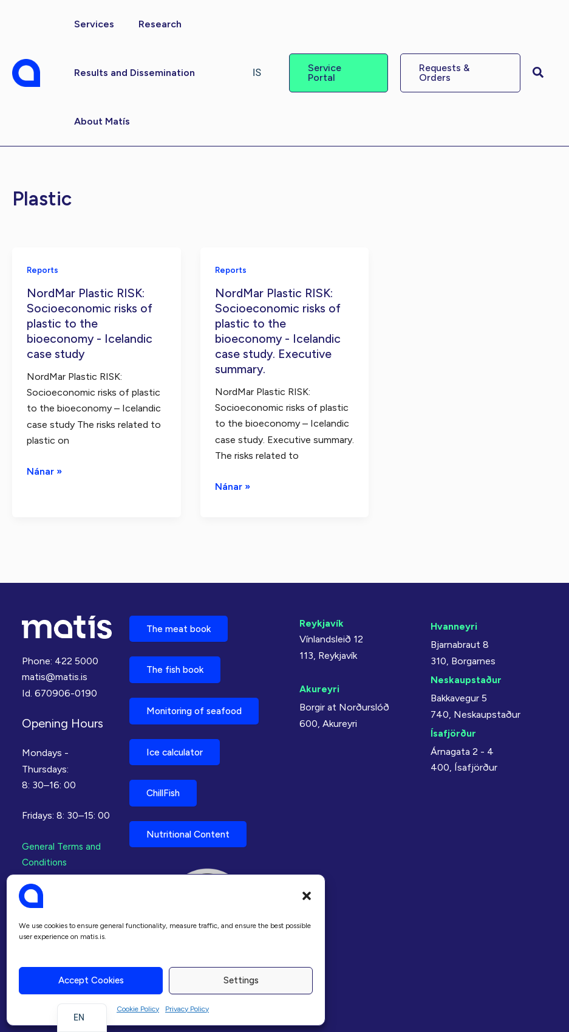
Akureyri (319, 680)
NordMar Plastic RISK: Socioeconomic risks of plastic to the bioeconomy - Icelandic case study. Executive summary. (279, 329)
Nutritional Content (192, 833)
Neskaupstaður (466, 670)
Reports (43, 269)
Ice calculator (179, 748)
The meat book (182, 620)
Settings (241, 980)
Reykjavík (321, 614)
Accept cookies (91, 980)
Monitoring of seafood (199, 705)
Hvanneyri (454, 617)
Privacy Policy (187, 1009)
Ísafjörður (453, 724)
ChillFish (166, 790)
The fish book (179, 663)
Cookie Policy (138, 1009)
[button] (307, 896)
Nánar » (45, 470)
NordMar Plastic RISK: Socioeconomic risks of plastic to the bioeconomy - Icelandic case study (91, 322)
